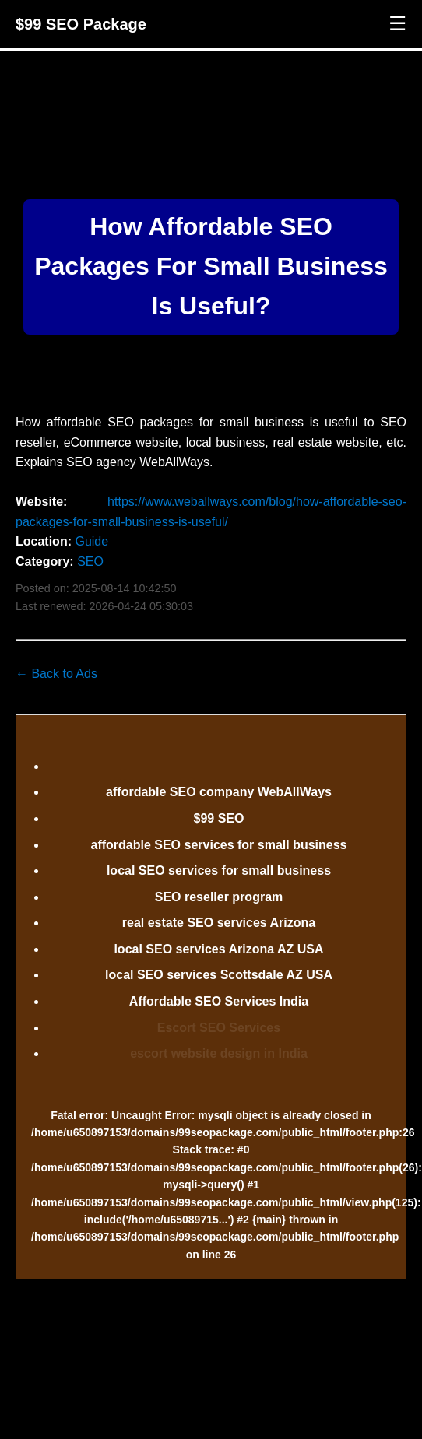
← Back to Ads (56, 673)
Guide (91, 541)
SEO (90, 561)
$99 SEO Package (81, 24)
